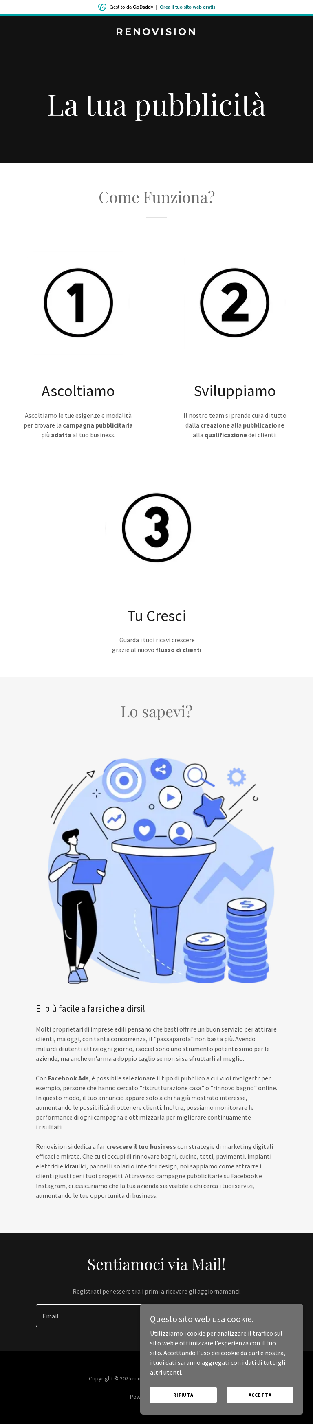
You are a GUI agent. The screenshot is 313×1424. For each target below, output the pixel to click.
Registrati (246, 1315)
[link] (156, 33)
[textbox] (121, 1315)
